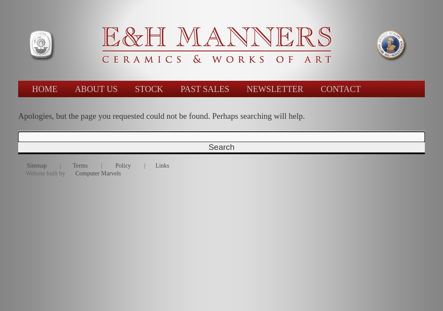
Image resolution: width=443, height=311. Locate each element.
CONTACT (341, 89)
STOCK (149, 89)
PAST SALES (204, 89)
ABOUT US (96, 89)
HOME (45, 89)
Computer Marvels (98, 173)
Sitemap (37, 165)
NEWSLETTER (275, 89)
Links (162, 165)
